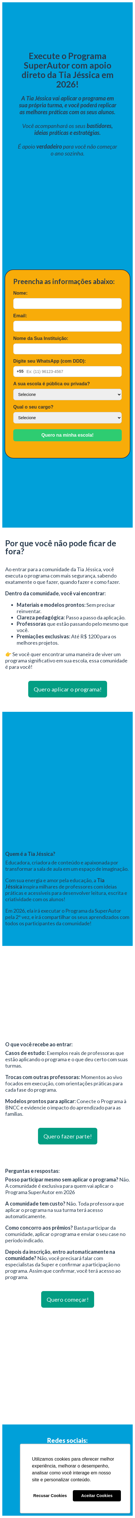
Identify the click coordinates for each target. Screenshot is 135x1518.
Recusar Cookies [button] (50, 1495)
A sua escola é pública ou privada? (51, 383)
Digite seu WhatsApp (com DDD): (49, 361)
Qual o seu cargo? (33, 407)
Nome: (20, 293)
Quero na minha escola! (67, 435)
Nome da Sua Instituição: (40, 338)
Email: (20, 315)
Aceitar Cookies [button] (97, 1495)
